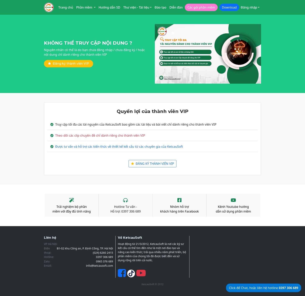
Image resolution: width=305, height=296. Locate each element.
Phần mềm (84, 7)
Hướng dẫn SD (109, 7)
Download (229, 7)
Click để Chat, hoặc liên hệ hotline (263, 288)
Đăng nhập (249, 7)
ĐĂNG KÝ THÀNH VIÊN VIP (152, 163)
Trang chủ (65, 7)
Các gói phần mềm (201, 7)
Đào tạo (160, 7)
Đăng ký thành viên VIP (68, 63)
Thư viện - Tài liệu (136, 7)
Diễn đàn (176, 7)
